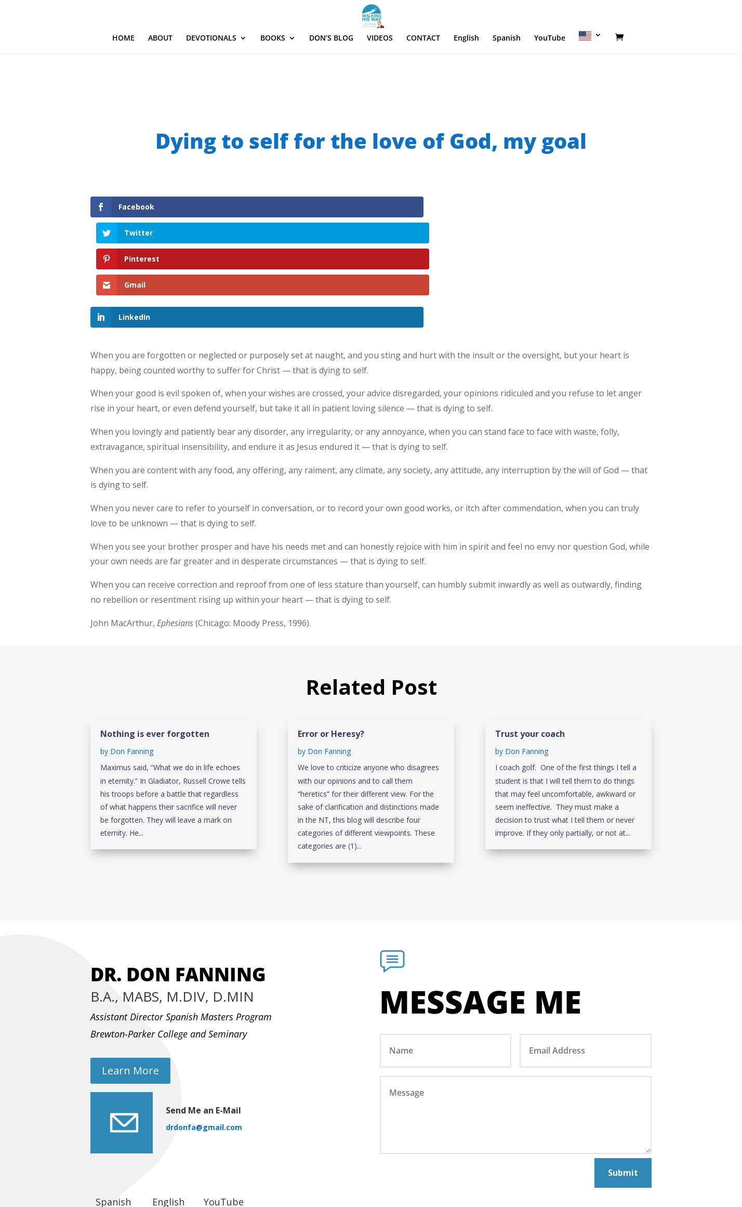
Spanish (507, 70)
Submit (623, 1094)
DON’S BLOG (331, 70)
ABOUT (160, 70)
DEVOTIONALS (211, 70)
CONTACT (423, 70)
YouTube (549, 70)
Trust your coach (530, 655)
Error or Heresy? (331, 655)
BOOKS (272, 70)
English (466, 70)
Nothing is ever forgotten (154, 655)
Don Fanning (131, 673)
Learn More (130, 992)
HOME (123, 70)
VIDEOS (380, 70)
